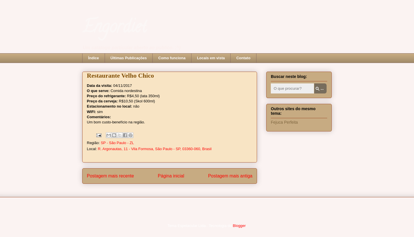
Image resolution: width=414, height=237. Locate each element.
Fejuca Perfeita (284, 122)
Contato (243, 58)
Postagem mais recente (110, 175)
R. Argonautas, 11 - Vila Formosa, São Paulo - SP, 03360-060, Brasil (155, 149)
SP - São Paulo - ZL (117, 143)
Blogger (239, 225)
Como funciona (172, 58)
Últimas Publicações (128, 58)
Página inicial (171, 175)
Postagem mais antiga (230, 175)
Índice (93, 58)
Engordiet (114, 28)
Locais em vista (211, 58)
